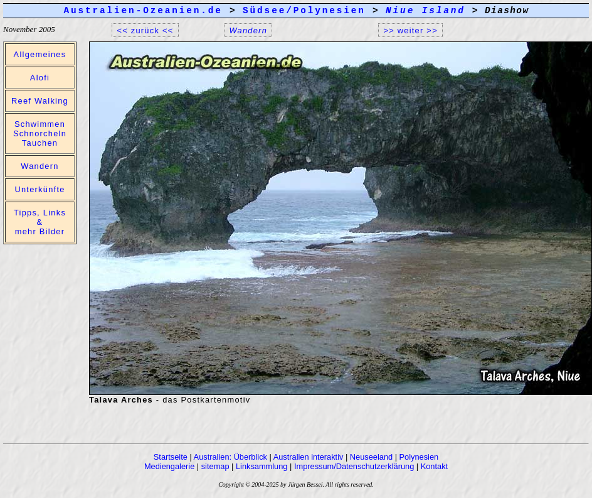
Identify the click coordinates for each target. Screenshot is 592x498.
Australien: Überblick (230, 457)
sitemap (215, 466)
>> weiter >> (411, 30)
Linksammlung (262, 466)
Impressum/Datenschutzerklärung (354, 466)
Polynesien (419, 457)
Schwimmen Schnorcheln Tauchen (39, 133)
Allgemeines (40, 54)
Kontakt (434, 466)
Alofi (40, 77)
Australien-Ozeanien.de (142, 11)
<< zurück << (145, 30)
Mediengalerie (169, 466)
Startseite (171, 457)
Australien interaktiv (308, 457)
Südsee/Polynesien (304, 11)
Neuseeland (371, 457)
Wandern (39, 166)
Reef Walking (39, 101)
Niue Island (425, 11)
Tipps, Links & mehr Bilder (40, 222)
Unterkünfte (39, 189)
